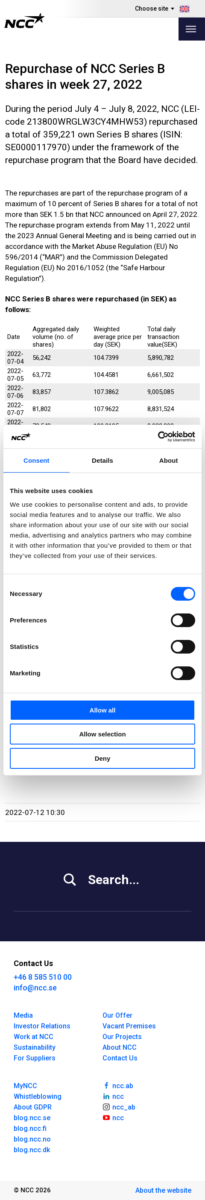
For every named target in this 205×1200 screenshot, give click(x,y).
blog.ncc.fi (30, 1128)
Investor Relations (42, 1026)
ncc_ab (118, 1106)
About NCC (119, 1047)
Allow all (103, 710)
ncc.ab (117, 1085)
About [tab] (168, 460)
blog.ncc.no (32, 1139)
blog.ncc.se (32, 1118)
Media (23, 1015)
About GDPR (33, 1107)
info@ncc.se (35, 987)
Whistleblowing (38, 1096)
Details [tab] (102, 460)
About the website (163, 1190)
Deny (103, 758)
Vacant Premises (129, 1026)
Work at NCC (33, 1037)
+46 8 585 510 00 (43, 976)
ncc (113, 1096)
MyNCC (25, 1086)
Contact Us (120, 1058)
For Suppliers (35, 1058)
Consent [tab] (36, 460)
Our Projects (122, 1037)
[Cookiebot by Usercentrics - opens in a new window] (157, 436)
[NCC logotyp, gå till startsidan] (24, 20)
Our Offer (117, 1015)
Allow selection (102, 734)
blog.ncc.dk (32, 1150)
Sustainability (35, 1047)
